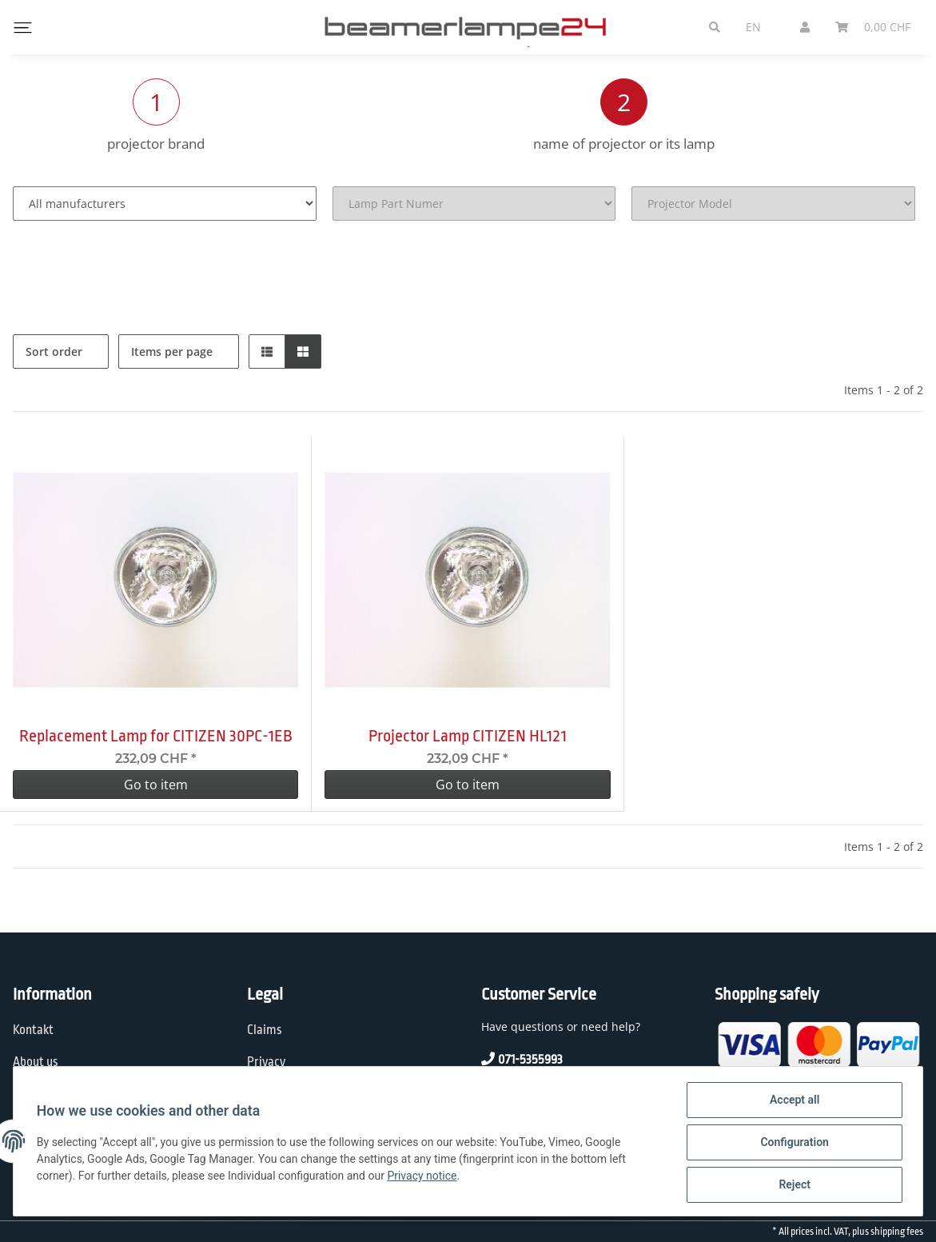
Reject (792, 1185)
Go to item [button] (156, 784)
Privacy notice (425, 1177)
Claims (264, 1030)
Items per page (172, 351)
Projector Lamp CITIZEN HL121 (467, 735)
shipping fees (896, 1231)
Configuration (792, 1143)
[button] (267, 351)
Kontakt (33, 1030)
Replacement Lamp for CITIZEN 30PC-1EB (156, 735)
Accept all (792, 1102)
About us (35, 1062)
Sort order (54, 351)
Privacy (266, 1062)
